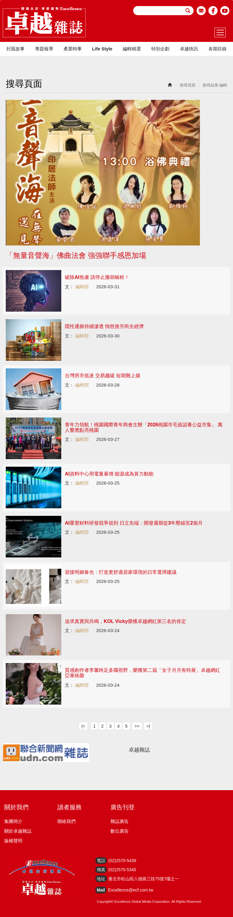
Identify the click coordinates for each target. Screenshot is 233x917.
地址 (101, 878)
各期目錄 (217, 48)
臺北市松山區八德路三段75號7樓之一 (143, 878)
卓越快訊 (189, 48)
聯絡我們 (66, 821)
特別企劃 (160, 48)
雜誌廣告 (119, 821)
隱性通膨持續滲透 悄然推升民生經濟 (104, 326)
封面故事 (15, 48)
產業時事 (72, 48)
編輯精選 (132, 48)
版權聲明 (13, 840)
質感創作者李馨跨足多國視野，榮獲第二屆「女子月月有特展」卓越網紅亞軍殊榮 (142, 673)
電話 (101, 860)
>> (137, 726)
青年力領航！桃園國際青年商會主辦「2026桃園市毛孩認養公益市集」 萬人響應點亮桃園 (144, 427)
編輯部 (82, 286)
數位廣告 (119, 831)
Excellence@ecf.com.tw (130, 890)
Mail (101, 890)
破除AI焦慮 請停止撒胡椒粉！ (97, 277)
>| (148, 726)
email (201, 10)
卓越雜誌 (139, 750)
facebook (213, 10)
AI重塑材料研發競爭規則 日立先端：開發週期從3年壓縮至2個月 (134, 523)
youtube (225, 10)
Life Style (102, 48)
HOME (44, 22)
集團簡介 (13, 821)
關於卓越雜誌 (18, 831)
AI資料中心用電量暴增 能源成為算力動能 (109, 473)
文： (69, 286)
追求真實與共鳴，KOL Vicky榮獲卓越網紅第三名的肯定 (125, 621)
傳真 (101, 869)
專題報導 (44, 48)
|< (83, 726)
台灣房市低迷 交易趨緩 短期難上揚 (102, 375)
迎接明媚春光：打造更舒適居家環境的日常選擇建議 (121, 572)
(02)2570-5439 (122, 860)
